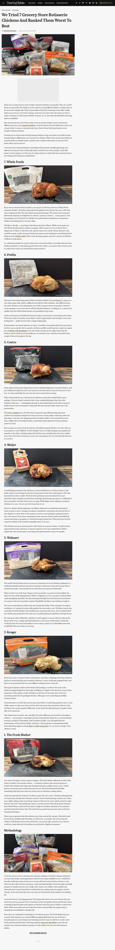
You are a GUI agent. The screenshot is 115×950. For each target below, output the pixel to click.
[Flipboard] (83, 3)
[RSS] (97, 3)
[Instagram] (93, 3)
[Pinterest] (86, 3)
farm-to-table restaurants (38, 726)
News (40, 3)
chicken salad (20, 236)
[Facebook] (76, 3)
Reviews (15, 10)
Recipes (32, 3)
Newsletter (106, 3)
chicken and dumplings (18, 330)
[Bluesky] (90, 3)
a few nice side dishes (49, 922)
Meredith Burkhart (10, 31)
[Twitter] (80, 3)
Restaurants (62, 3)
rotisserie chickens (29, 125)
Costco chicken (13, 412)
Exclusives (49, 3)
